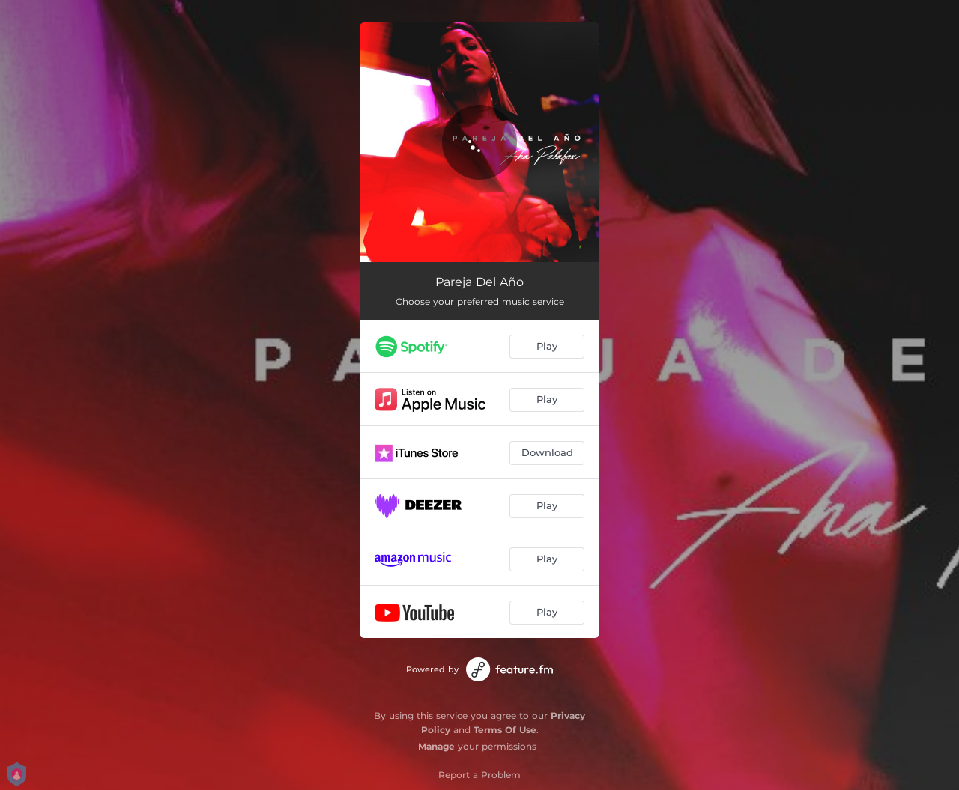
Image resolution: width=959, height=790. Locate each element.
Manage (436, 746)
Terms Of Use (505, 729)
